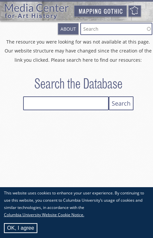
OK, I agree (20, 229)
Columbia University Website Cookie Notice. (44, 216)
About (68, 29)
